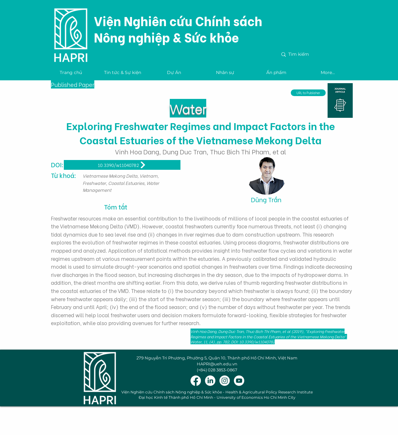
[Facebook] (196, 380)
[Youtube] (239, 380)
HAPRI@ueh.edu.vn (217, 363)
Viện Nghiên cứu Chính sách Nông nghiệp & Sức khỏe (178, 28)
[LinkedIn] (210, 380)
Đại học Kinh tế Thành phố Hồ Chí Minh (176, 397)
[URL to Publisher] (308, 92)
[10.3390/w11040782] (122, 165)
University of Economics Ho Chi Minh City (256, 397)
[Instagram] (224, 380)
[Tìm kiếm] (314, 54)
